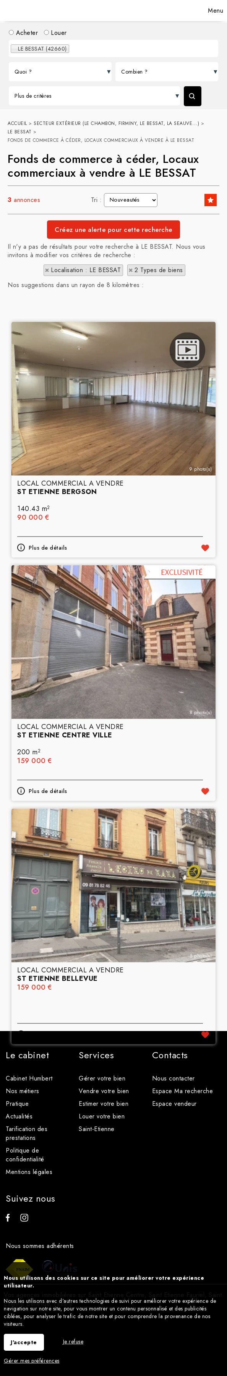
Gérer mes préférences (32, 1361)
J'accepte (24, 1342)
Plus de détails (48, 691)
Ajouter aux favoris (205, 691)
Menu (215, 10)
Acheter (23, 32)
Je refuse (73, 1341)
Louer (55, 32)
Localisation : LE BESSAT (86, 270)
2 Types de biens (159, 270)
